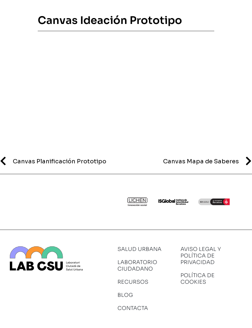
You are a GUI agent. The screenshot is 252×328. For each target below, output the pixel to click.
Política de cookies (197, 278)
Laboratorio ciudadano (137, 265)
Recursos (132, 281)
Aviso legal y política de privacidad (200, 256)
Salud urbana (139, 249)
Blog (125, 295)
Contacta (132, 308)
